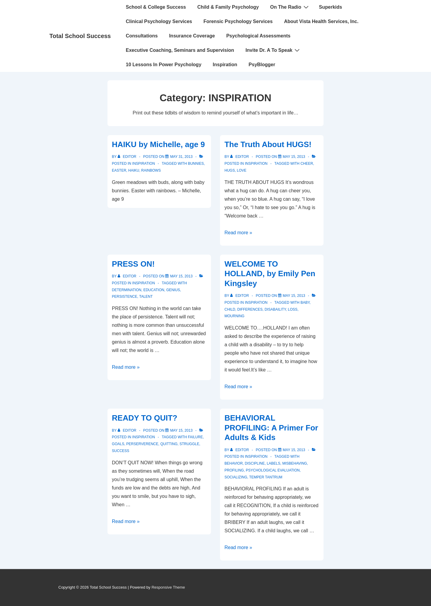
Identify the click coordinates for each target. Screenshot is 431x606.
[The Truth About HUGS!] (294, 157)
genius (173, 290)
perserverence (142, 444)
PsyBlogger (262, 64)
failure (195, 437)
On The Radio (290, 7)
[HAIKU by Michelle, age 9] (181, 157)
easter (119, 170)
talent (146, 296)
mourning (234, 316)
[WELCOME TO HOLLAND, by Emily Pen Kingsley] (294, 296)
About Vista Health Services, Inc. (321, 21)
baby (305, 302)
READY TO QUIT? (144, 417)
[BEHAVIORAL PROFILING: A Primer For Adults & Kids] (294, 450)
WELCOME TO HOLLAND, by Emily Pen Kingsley (269, 273)
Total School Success (80, 36)
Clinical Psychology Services (159, 21)
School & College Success (156, 7)
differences (250, 309)
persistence (124, 296)
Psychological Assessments (258, 35)
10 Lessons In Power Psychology (163, 64)
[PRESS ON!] (181, 276)
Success (120, 451)
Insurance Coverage (192, 35)
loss (293, 309)
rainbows (151, 170)
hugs (229, 170)
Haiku (133, 170)
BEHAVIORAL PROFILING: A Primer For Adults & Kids (271, 427)
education (153, 290)
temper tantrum (265, 477)
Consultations (142, 35)
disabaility (275, 309)
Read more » (238, 232)
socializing (235, 477)
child (229, 309)
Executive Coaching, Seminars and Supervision (180, 50)
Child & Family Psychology (228, 7)
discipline (255, 463)
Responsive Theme (168, 587)
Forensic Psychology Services (238, 21)
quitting (168, 444)
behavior (233, 463)
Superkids (330, 7)
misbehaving (294, 463)
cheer (307, 163)
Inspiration (225, 64)
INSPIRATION (143, 163)
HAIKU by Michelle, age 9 (158, 144)
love (241, 170)
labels (273, 463)
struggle (189, 444)
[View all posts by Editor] (127, 157)
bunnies (196, 163)
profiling (234, 470)
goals (118, 444)
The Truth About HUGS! (268, 144)
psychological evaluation (273, 470)
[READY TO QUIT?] (181, 430)
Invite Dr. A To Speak (273, 50)
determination (126, 290)
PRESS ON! (133, 263)
